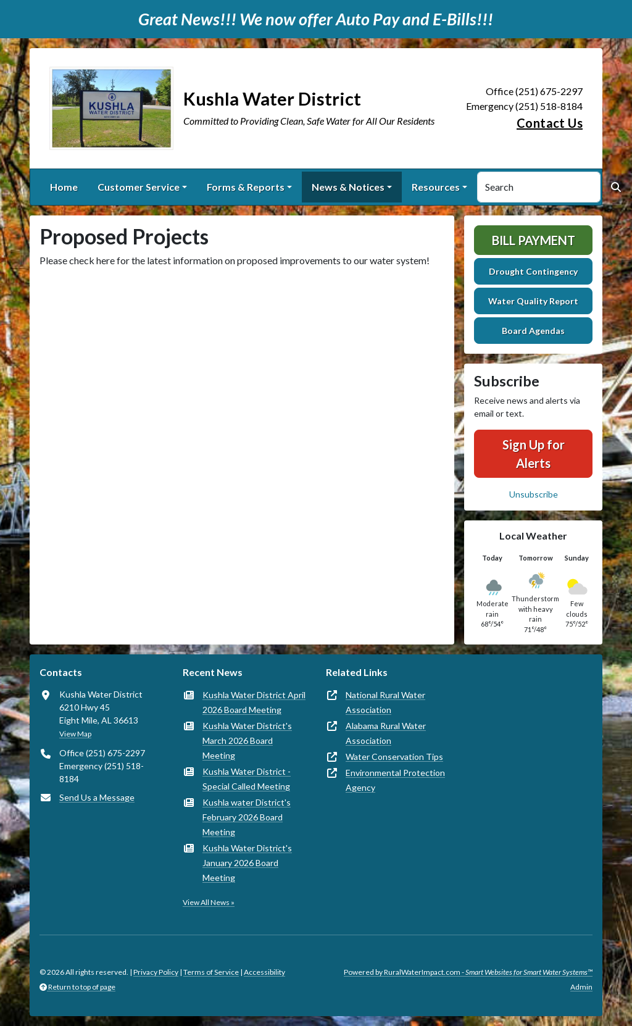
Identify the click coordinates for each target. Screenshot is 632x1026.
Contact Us (550, 122)
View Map (75, 733)
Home (64, 187)
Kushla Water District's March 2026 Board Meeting (247, 740)
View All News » (209, 902)
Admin (581, 986)
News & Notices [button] (348, 187)
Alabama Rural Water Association (386, 733)
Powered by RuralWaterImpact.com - (468, 972)
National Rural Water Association (385, 702)
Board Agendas (533, 330)
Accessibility (264, 972)
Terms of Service (211, 972)
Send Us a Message (97, 797)
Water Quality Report (533, 301)
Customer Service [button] (139, 187)
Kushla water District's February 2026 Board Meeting (246, 817)
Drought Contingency (533, 271)
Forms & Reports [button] (246, 187)
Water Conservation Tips (394, 756)
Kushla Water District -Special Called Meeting (246, 778)
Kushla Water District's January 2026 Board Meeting (247, 863)
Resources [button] (436, 187)
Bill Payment (533, 240)
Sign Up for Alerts (533, 453)
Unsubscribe (533, 494)
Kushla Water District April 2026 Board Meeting (254, 702)
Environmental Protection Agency (395, 780)
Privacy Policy (155, 972)
